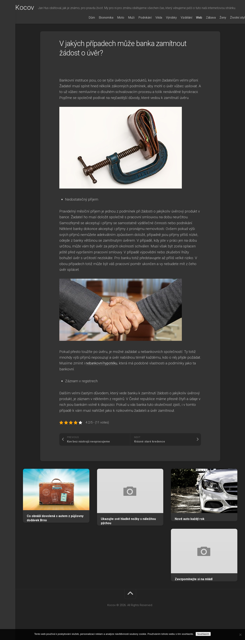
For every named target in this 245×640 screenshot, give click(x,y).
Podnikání (137, 33)
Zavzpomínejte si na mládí (193, 594)
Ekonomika (98, 33)
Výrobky (163, 33)
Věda (151, 33)
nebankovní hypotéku (103, 378)
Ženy (215, 33)
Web (191, 33)
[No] (240, 635)
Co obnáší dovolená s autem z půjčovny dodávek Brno (55, 534)
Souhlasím (203, 634)
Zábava (203, 33)
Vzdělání (179, 33)
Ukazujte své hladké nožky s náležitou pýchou (128, 536)
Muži (123, 33)
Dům (84, 33)
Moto (113, 33)
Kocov (32, 8)
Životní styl (229, 33)
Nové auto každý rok (189, 534)
